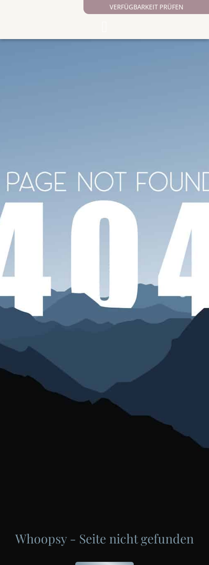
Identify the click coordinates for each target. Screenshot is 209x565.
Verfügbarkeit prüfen (146, 7)
